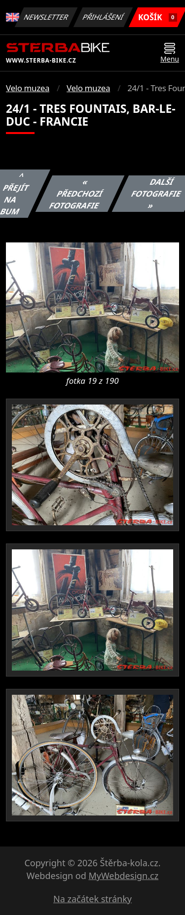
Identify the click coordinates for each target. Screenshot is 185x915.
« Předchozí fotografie (76, 193)
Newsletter (46, 17)
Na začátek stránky (92, 899)
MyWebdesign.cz (123, 875)
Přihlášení (103, 17)
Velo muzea (27, 88)
